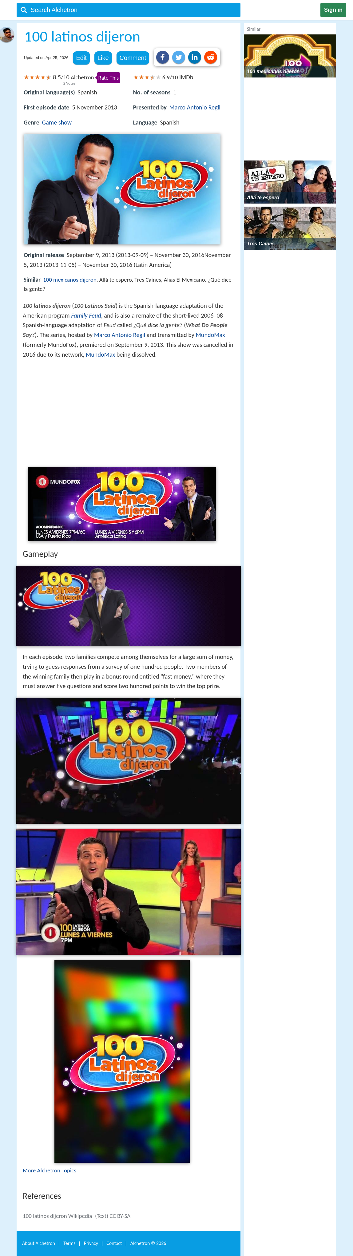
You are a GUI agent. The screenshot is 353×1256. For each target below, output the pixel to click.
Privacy (91, 1243)
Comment (133, 57)
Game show (57, 122)
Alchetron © (148, 1243)
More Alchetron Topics (49, 1170)
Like (103, 57)
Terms (69, 1243)
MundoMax (210, 335)
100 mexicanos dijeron (70, 279)
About (38, 1243)
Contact (114, 1243)
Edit (81, 57)
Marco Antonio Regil (194, 107)
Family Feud (86, 315)
